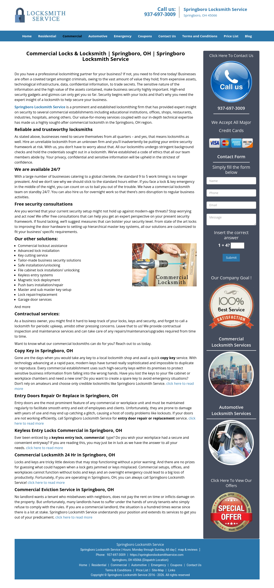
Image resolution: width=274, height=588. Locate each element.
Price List (231, 36)
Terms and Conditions (199, 36)
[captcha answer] (237, 245)
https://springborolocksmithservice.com (156, 554)
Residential (47, 36)
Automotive (97, 36)
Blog (248, 36)
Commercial (72, 36)
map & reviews (188, 549)
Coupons (145, 36)
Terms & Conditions (118, 570)
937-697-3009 (160, 14)
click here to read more (44, 447)
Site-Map (158, 570)
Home (27, 36)
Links (171, 570)
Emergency (123, 36)
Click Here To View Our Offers (231, 483)
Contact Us (167, 36)
